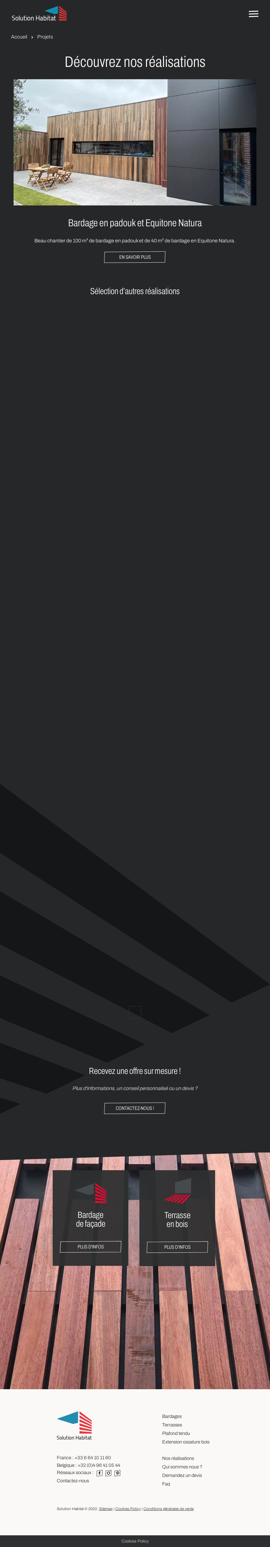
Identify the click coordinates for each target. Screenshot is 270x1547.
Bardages (172, 1416)
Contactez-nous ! (135, 1108)
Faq (166, 1483)
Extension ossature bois (185, 1441)
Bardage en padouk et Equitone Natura (135, 222)
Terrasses (172, 1424)
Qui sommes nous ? (182, 1466)
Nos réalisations (178, 1458)
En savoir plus (135, 257)
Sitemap (106, 1509)
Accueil (19, 36)
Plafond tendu (176, 1433)
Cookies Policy (128, 1509)
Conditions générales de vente (169, 1509)
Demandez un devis (182, 1475)
